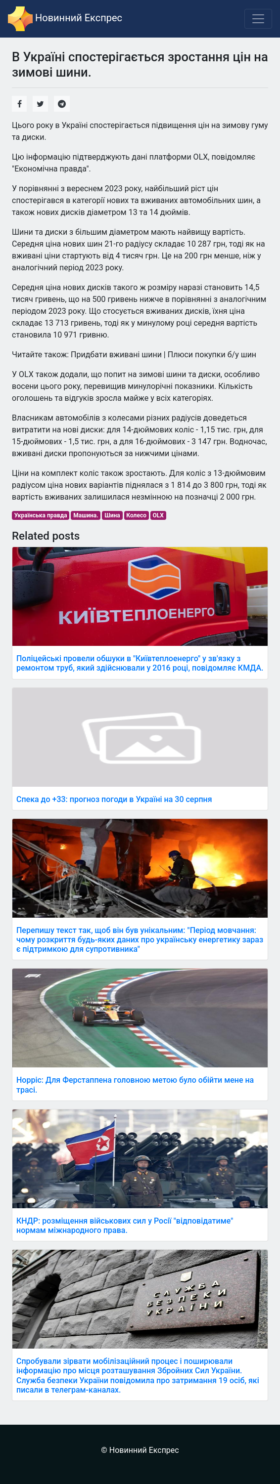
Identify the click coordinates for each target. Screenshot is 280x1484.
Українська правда (40, 515)
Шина (112, 515)
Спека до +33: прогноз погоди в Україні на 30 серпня (114, 799)
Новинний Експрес (65, 18)
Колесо (136, 515)
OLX (158, 515)
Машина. (85, 515)
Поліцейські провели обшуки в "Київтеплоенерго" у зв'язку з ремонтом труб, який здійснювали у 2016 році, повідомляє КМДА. (139, 663)
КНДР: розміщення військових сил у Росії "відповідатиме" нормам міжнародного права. (124, 1225)
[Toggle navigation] (258, 19)
